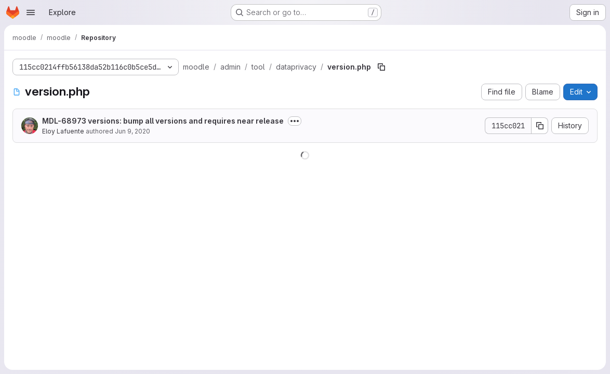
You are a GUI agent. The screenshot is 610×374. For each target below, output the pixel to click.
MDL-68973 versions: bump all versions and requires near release (163, 120)
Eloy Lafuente (63, 131)
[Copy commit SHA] (540, 125)
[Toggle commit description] (294, 121)
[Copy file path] (381, 67)
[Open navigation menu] (30, 12)
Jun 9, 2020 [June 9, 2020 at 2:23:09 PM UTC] (132, 131)
